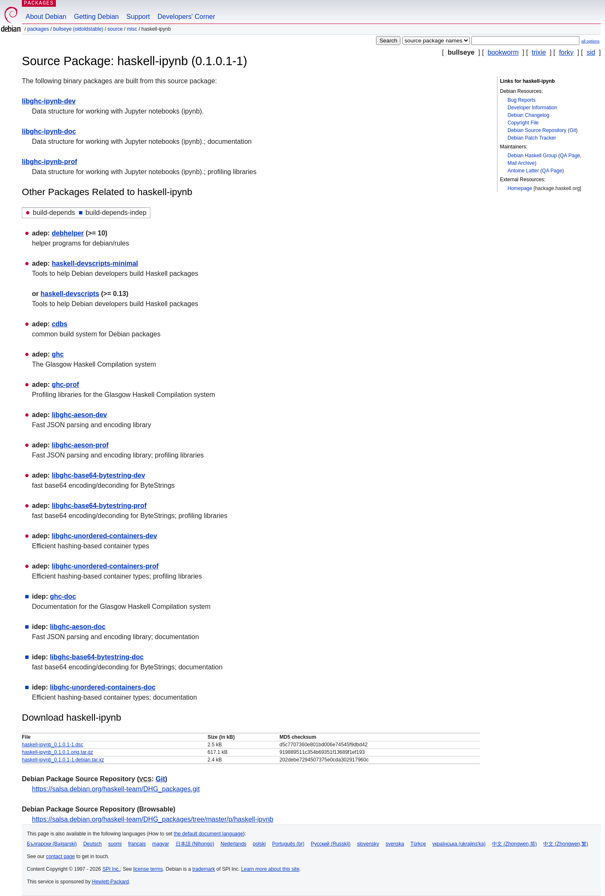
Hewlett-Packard (110, 882)
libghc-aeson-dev (79, 414)
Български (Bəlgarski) (52, 844)
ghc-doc (63, 596)
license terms (148, 869)
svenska (395, 844)
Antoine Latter (523, 171)
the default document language (208, 834)
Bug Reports (522, 100)
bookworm (503, 52)
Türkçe (418, 844)
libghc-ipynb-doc (49, 131)
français (137, 844)
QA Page (570, 156)
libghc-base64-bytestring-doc (97, 657)
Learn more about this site (270, 869)
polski (259, 844)
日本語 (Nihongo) (195, 844)
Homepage (520, 188)
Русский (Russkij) (331, 844)
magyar (160, 844)
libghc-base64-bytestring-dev (98, 475)
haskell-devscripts (69, 293)
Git (572, 130)
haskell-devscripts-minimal (95, 263)
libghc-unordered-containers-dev (104, 535)
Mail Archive (521, 163)
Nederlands (233, 844)
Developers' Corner (186, 16)
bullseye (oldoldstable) (78, 29)
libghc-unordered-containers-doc (103, 687)
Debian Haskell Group (532, 156)
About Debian (46, 16)
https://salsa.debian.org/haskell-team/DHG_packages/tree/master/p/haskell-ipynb (153, 819)
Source (115, 29)
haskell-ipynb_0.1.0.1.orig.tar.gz (57, 752)
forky (566, 52)
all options (590, 41)
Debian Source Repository (537, 130)
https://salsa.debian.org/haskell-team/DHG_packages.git (116, 789)
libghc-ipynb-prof (49, 161)
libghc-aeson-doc (77, 626)
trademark (203, 869)
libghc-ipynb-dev (49, 101)
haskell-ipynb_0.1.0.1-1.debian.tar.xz (63, 760)
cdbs (59, 324)
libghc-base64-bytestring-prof (99, 505)
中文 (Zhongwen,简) (514, 844)
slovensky (368, 844)
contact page (60, 856)
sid (591, 52)
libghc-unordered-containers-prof (105, 566)
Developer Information (532, 108)
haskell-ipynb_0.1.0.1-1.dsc (52, 745)
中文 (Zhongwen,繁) (565, 844)
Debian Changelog (528, 115)
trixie (539, 52)
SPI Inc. (111, 869)
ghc (57, 354)
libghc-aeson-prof (80, 445)
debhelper (68, 233)
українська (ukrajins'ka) (459, 844)
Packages (38, 29)
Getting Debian (96, 16)
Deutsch (92, 844)
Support (138, 16)
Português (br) (288, 844)
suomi (115, 844)
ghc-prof (65, 384)
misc (132, 29)
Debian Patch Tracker (532, 138)
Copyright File (523, 123)
